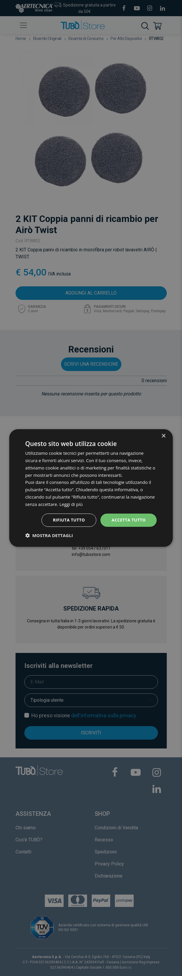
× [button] (163, 436)
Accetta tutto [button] (129, 520)
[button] (49, 535)
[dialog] (91, 488)
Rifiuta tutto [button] (69, 520)
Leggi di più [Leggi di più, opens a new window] (71, 504)
